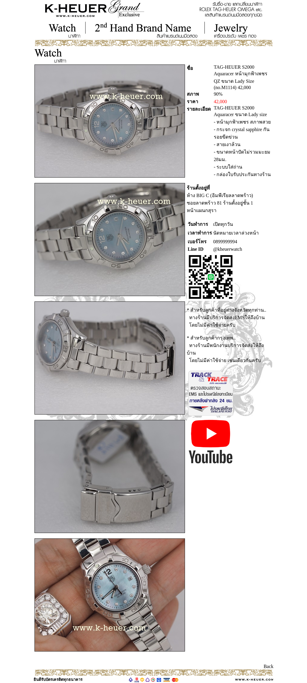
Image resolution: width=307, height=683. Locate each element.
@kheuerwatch (227, 249)
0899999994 (225, 241)
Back (268, 666)
